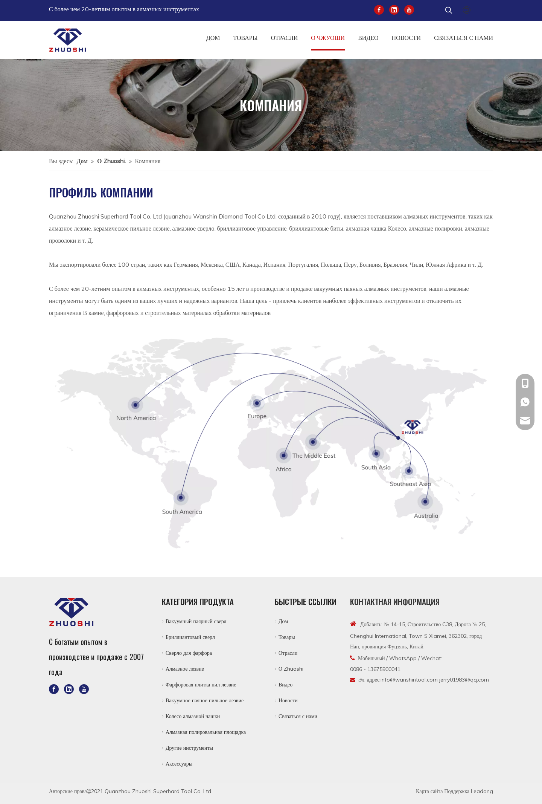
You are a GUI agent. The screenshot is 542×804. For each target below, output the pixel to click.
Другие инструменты (189, 747)
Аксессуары (179, 763)
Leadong (482, 791)
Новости (288, 700)
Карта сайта (429, 791)
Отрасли (288, 653)
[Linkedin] (394, 9)
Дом (283, 621)
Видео (285, 684)
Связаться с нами (298, 716)
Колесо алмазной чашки (193, 716)
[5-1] (271, 443)
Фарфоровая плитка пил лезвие (201, 684)
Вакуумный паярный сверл (196, 621)
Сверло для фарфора (189, 653)
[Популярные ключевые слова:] (448, 10)
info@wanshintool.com (409, 679)
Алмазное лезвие (185, 668)
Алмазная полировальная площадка (206, 732)
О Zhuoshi (291, 668)
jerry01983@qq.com (464, 679)
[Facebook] (379, 9)
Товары (287, 637)
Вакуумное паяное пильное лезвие (205, 700)
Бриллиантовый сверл (190, 637)
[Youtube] (409, 9)
